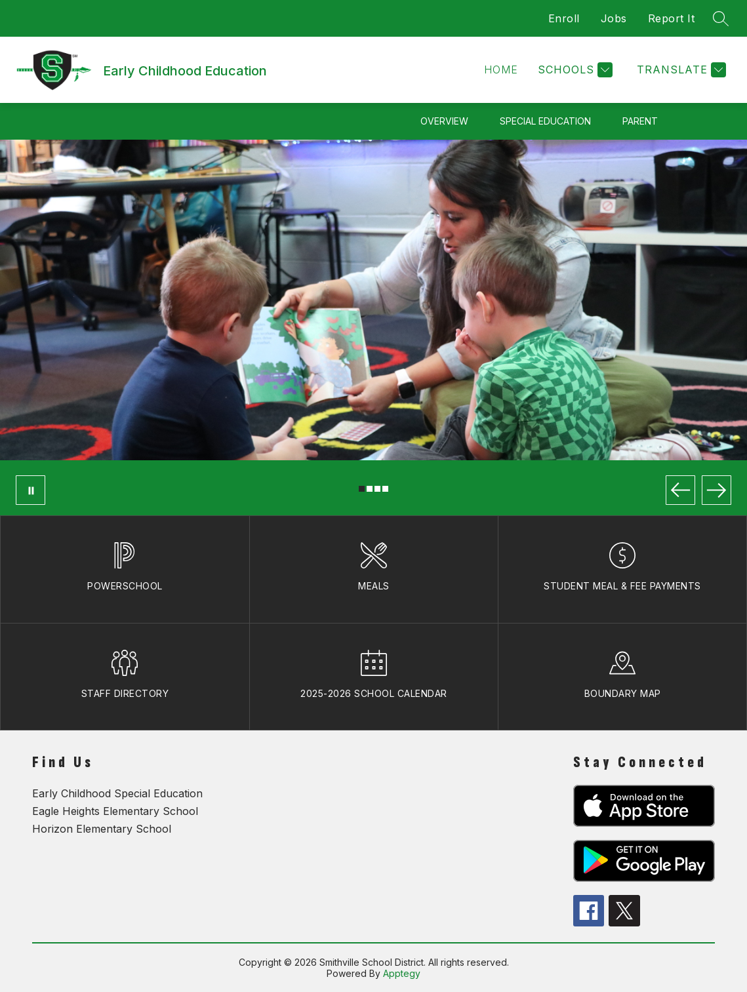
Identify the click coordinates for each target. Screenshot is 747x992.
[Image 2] (370, 489)
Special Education (545, 121)
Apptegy (401, 973)
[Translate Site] (680, 70)
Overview (444, 121)
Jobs (614, 18)
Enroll (564, 18)
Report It (671, 18)
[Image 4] (385, 489)
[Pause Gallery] (30, 490)
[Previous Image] (680, 490)
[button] (501, 70)
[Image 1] (362, 489)
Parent (640, 121)
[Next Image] (716, 490)
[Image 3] (377, 489)
